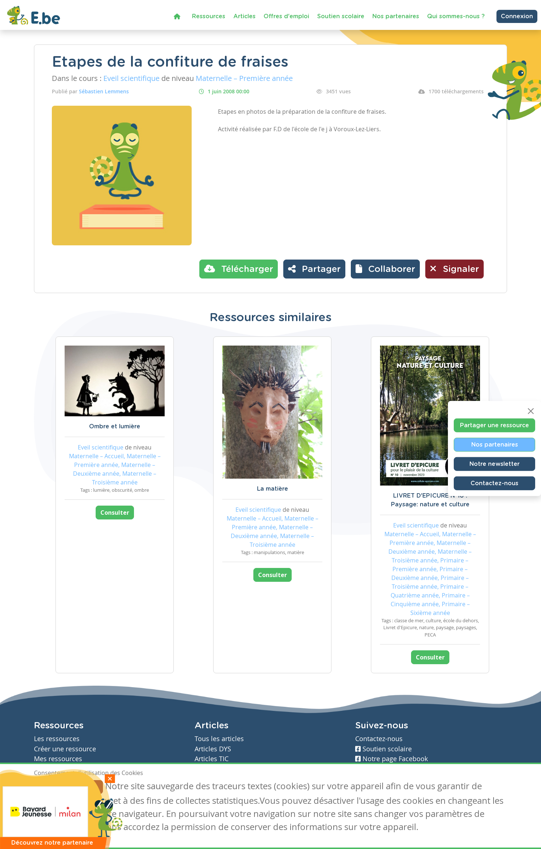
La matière (272, 489)
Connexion (517, 16)
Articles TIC (212, 759)
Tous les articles (219, 739)
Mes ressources (58, 759)
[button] (385, 269)
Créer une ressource (65, 749)
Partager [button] (314, 268)
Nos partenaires (395, 16)
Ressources (208, 16)
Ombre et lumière (114, 426)
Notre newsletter (494, 464)
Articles (244, 16)
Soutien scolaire (340, 16)
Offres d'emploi (286, 16)
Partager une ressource (494, 425)
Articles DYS (213, 749)
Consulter (114, 513)
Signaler (454, 268)
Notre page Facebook (391, 759)
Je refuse (86, 787)
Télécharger (238, 268)
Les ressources (57, 739)
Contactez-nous (494, 483)
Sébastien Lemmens (104, 91)
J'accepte (51, 787)
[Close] (530, 410)
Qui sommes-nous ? (456, 16)
